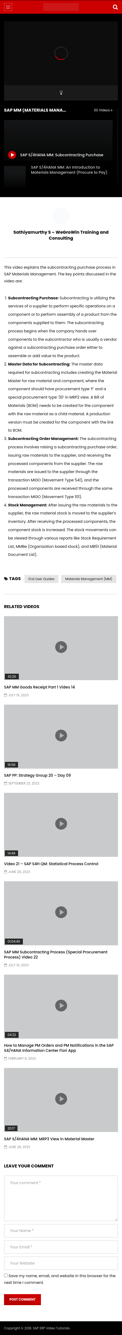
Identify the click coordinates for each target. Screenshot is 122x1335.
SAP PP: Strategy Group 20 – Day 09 (37, 775)
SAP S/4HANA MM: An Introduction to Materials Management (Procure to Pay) (69, 170)
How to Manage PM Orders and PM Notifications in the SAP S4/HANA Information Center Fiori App (59, 1048)
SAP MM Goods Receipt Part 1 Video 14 (39, 687)
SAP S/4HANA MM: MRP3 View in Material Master (49, 1139)
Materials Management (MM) (88, 579)
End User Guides (41, 579)
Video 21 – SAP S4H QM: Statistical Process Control (51, 864)
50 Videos (103, 110)
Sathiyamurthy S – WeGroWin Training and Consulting (61, 235)
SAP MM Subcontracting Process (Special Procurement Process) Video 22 (55, 954)
